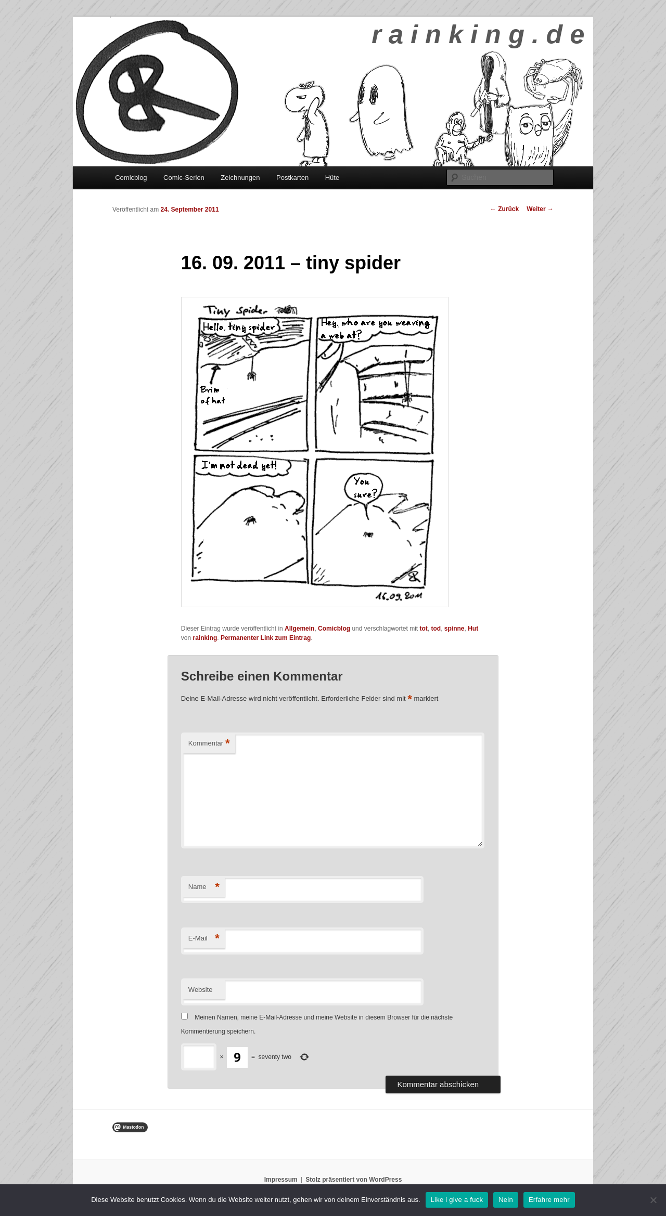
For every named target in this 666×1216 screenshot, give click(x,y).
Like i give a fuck (457, 1200)
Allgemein (299, 628)
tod (436, 628)
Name (204, 887)
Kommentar (209, 743)
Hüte (332, 177)
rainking (205, 638)
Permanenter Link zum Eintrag (266, 638)
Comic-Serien (183, 177)
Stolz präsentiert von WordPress (353, 1179)
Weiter (540, 209)
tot (424, 628)
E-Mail (204, 938)
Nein (505, 1200)
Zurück (504, 209)
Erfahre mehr (549, 1200)
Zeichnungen (240, 177)
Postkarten (292, 177)
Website (200, 989)
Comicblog (131, 177)
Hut (473, 628)
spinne (454, 628)
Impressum (281, 1179)
